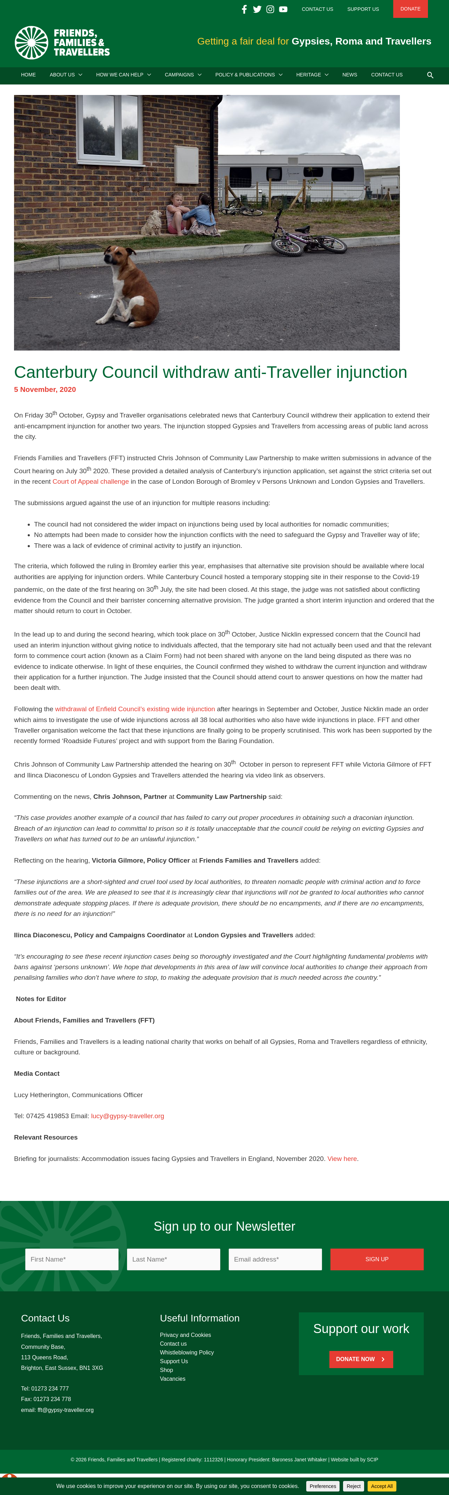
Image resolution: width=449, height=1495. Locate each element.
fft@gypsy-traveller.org (66, 1412)
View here (342, 1161)
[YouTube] (304, 9)
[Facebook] (265, 9)
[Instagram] (291, 9)
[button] (430, 77)
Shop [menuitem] (166, 1372)
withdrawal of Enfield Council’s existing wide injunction (135, 711)
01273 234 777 (50, 1391)
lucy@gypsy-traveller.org (127, 1118)
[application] (78, 77)
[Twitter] (278, 9)
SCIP (372, 1462)
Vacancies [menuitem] (173, 1381)
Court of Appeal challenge (91, 484)
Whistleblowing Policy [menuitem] (187, 1355)
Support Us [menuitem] (174, 1364)
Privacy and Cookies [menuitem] (185, 1337)
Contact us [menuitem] (173, 1346)
